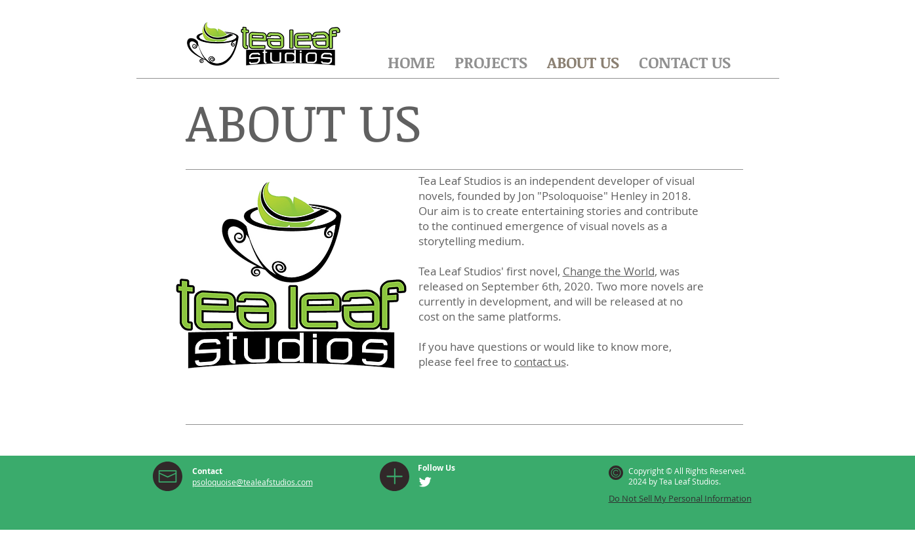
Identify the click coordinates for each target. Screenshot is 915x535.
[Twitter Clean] (425, 482)
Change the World (609, 271)
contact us (540, 361)
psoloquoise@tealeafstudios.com (252, 482)
